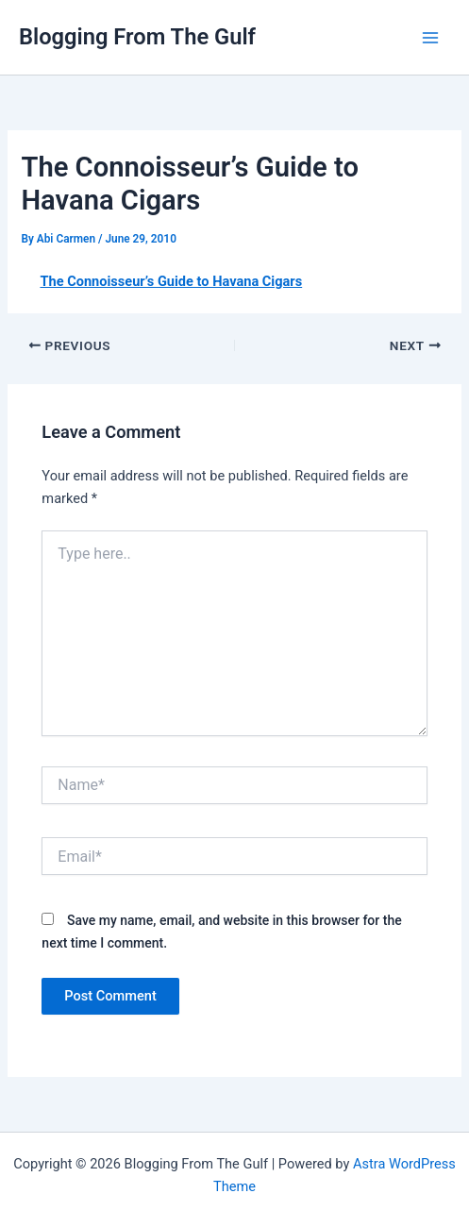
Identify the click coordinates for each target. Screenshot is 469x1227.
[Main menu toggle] (430, 38)
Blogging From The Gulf (137, 37)
